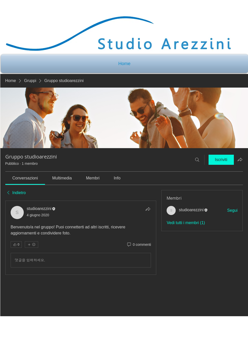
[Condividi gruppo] (240, 159)
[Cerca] (197, 160)
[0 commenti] (138, 244)
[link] (25, 178)
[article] (80, 238)
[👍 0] (16, 244)
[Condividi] (148, 209)
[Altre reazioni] (31, 244)
